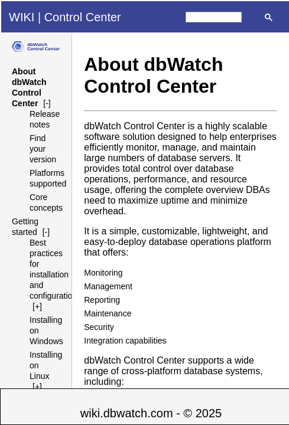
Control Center (82, 17)
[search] (213, 17)
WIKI (21, 17)
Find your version (43, 148)
